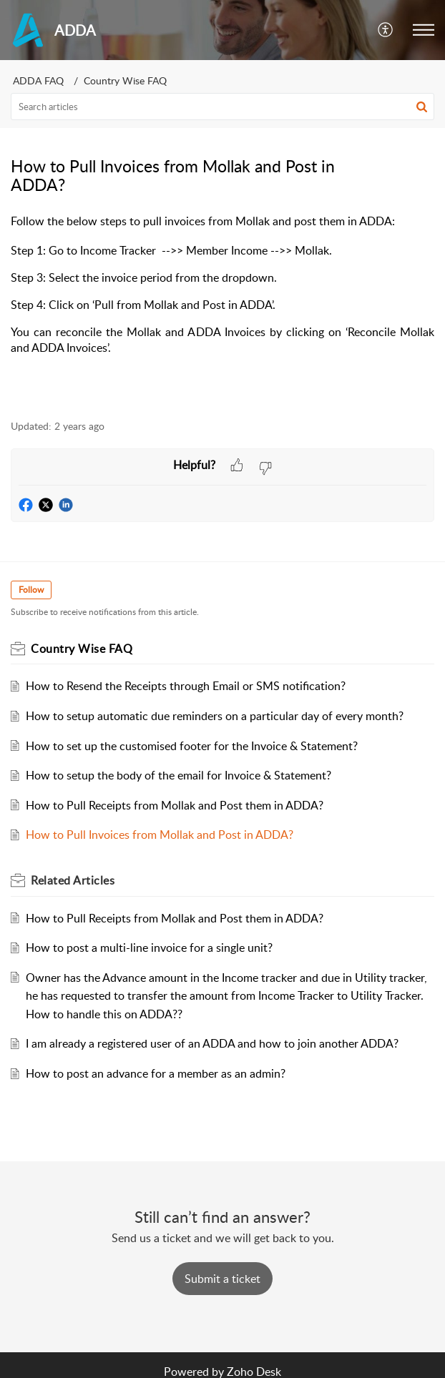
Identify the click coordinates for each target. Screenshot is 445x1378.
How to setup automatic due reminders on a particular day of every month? (215, 716)
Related (72, 880)
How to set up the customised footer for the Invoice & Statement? (192, 746)
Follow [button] (31, 590)
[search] (222, 106)
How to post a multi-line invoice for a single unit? (149, 947)
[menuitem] (386, 30)
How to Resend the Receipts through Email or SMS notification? (186, 686)
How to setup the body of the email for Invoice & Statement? (178, 775)
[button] (423, 30)
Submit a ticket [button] (222, 1278)
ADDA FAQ (38, 80)
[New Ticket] (222, 1278)
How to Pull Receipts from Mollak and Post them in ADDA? (174, 805)
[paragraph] (222, 307)
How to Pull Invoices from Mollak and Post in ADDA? (159, 834)
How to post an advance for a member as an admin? (155, 1073)
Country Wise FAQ (125, 80)
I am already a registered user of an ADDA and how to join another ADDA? (212, 1043)
